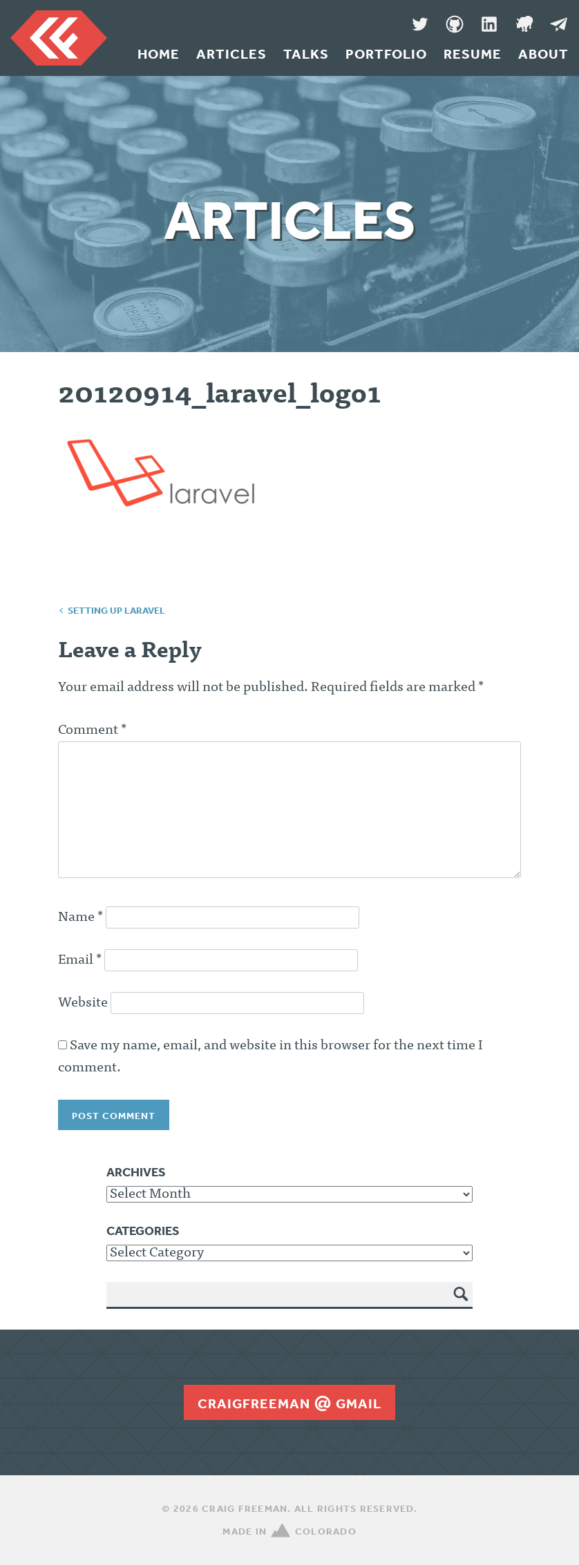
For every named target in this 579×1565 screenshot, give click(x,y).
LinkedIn (489, 24)
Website (83, 1003)
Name (80, 917)
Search (461, 1304)
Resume (473, 54)
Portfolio (386, 54)
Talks (306, 54)
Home (158, 54)
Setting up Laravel (116, 610)
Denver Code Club (523, 24)
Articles (231, 54)
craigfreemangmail (289, 1403)
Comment (92, 730)
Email (80, 960)
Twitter (420, 24)
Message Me (558, 24)
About (543, 54)
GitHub (454, 24)
